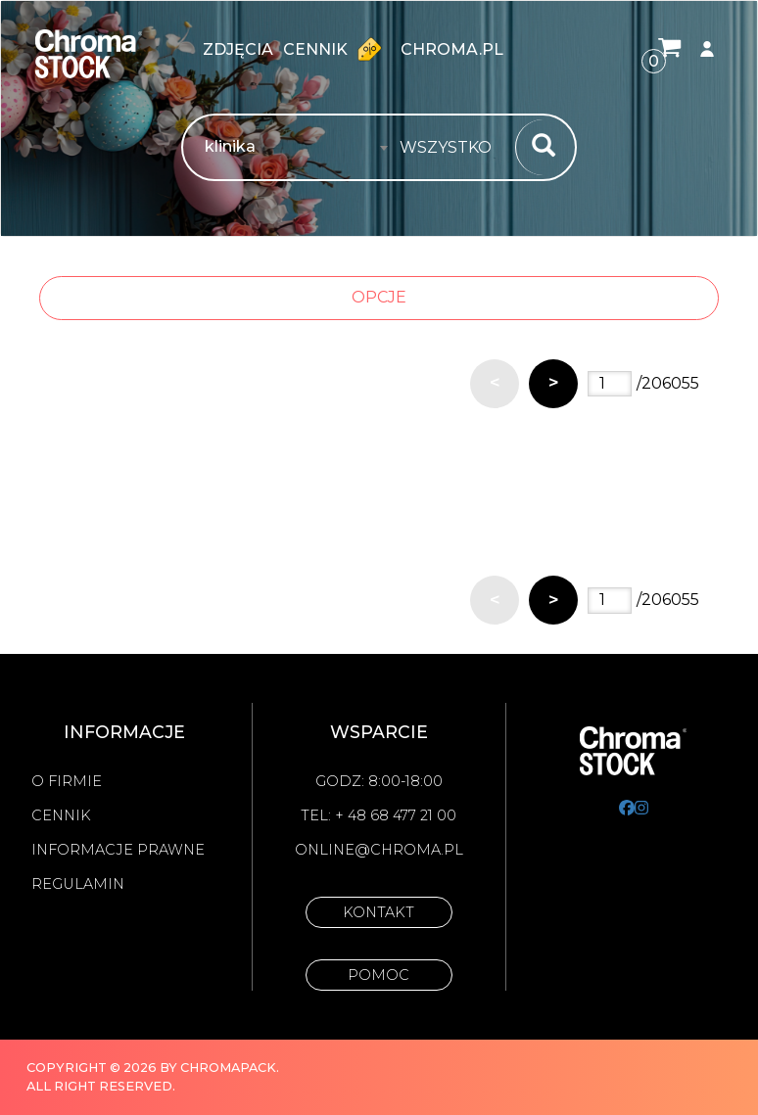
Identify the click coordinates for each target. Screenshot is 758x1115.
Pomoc (378, 975)
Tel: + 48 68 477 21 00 (378, 815)
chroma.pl (452, 49)
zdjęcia (238, 49)
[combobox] (451, 148)
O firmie (66, 781)
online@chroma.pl (379, 850)
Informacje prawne (118, 850)
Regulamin (77, 884)
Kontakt (378, 912)
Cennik (337, 49)
